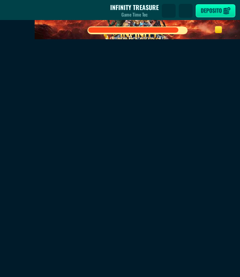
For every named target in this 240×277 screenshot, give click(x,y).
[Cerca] (169, 11)
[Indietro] (11, 11)
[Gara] (186, 11)
